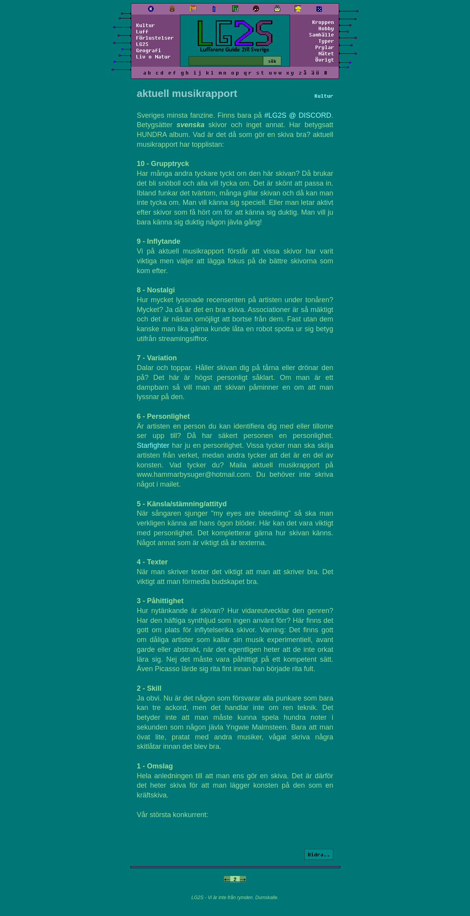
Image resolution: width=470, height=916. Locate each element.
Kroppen (323, 22)
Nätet (326, 53)
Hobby (326, 28)
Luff (142, 31)
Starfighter (153, 445)
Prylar (324, 47)
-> (243, 879)
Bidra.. (319, 854)
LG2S (142, 44)
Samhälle (321, 34)
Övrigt (324, 60)
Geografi (148, 50)
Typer (326, 41)
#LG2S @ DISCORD (297, 115)
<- (227, 879)
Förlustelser (155, 38)
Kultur (145, 25)
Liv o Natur (153, 56)
